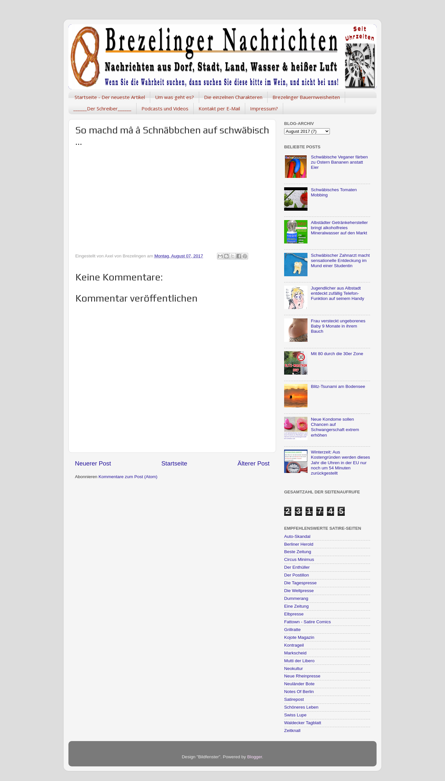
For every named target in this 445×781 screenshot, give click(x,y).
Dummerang (296, 598)
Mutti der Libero (299, 660)
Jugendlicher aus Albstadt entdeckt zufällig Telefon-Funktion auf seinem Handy (337, 293)
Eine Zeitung (296, 606)
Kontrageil (294, 645)
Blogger (254, 756)
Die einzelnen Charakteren (233, 97)
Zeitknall (292, 730)
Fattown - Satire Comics (307, 621)
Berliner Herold (298, 544)
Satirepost (294, 699)
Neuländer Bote (299, 683)
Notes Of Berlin (299, 691)
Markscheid (295, 653)
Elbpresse (294, 614)
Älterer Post (253, 463)
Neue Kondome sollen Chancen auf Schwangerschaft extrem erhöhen (335, 427)
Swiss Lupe (295, 715)
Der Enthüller (297, 567)
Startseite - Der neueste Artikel (110, 97)
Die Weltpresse (299, 590)
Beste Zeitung (297, 551)
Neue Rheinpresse (302, 676)
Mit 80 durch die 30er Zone (337, 353)
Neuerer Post (93, 463)
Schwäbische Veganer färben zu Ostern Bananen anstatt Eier (339, 162)
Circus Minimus (299, 559)
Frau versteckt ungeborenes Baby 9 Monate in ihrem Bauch (338, 326)
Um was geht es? (174, 97)
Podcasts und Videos (164, 108)
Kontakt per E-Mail (219, 108)
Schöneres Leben (301, 707)
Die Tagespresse (300, 582)
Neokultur (293, 668)
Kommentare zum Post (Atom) (128, 476)
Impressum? (264, 108)
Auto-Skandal (297, 536)
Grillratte (292, 629)
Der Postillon (296, 575)
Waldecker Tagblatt (302, 722)
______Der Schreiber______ (102, 108)
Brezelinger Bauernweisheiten (306, 97)
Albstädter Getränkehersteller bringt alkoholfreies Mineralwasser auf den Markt (339, 227)
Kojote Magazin (299, 637)
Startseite (174, 463)
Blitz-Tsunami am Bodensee (338, 386)
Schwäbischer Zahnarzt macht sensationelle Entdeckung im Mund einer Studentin (340, 260)
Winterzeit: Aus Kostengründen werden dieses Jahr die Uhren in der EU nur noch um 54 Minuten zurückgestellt (340, 463)
